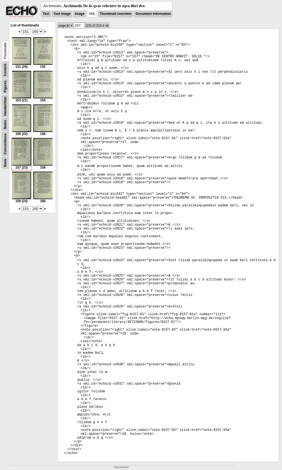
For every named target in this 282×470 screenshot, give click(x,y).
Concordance (5, 144)
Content (5, 70)
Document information (153, 14)
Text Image (61, 14)
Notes (5, 124)
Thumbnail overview (115, 14)
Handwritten (5, 106)
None (5, 163)
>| (106, 26)
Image (80, 14)
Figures (5, 86)
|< (68, 26)
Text (46, 14)
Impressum (121, 467)
